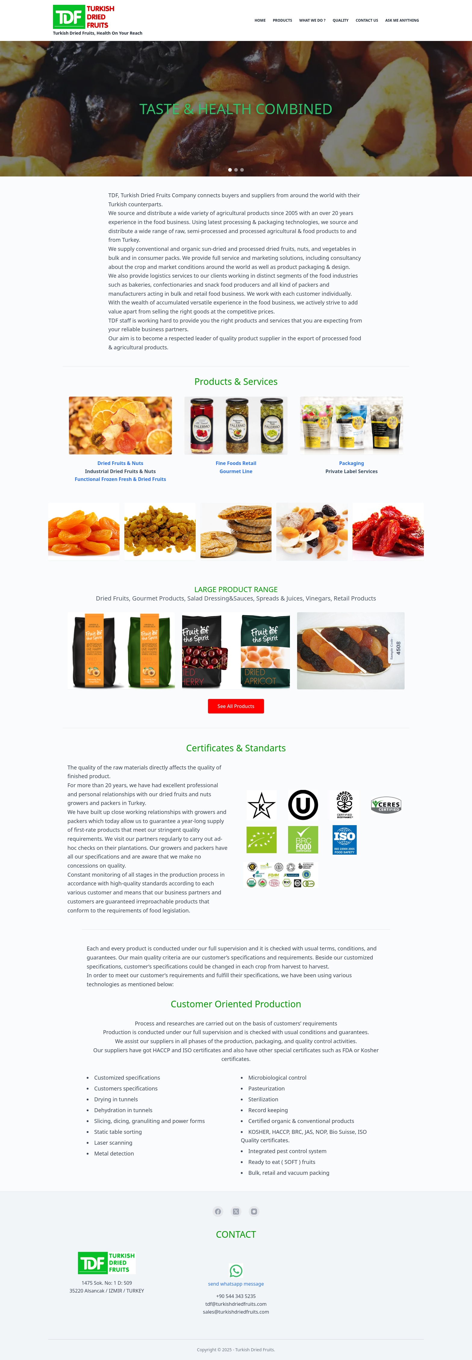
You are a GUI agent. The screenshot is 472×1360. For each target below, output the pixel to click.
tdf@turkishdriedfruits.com (236, 1304)
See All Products (236, 706)
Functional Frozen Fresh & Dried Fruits (120, 479)
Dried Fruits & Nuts (120, 463)
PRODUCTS (282, 20)
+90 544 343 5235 (236, 1296)
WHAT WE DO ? (312, 20)
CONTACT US (367, 20)
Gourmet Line (235, 471)
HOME (260, 20)
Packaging (351, 463)
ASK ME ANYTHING (402, 20)
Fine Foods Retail (236, 463)
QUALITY (341, 20)
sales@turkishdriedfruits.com (236, 1312)
